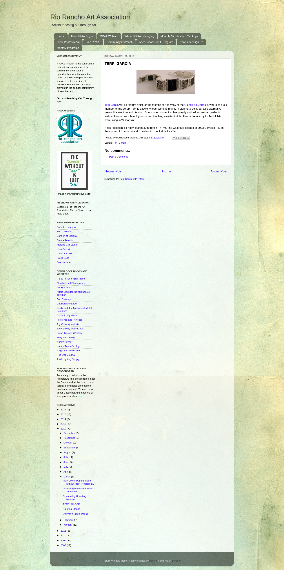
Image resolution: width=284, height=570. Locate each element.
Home (61, 36)
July (66, 457)
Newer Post (113, 171)
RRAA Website (109, 36)
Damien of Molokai (67, 236)
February (68, 520)
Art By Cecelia (64, 287)
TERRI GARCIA (72, 504)
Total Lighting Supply (68, 359)
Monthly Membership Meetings (179, 36)
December (69, 433)
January (68, 524)
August (67, 452)
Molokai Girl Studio (67, 244)
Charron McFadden (67, 303)
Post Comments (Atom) (132, 179)
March (67, 476)
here (80, 396)
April (66, 471)
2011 (64, 530)
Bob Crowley (64, 231)
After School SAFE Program (156, 42)
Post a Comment (118, 156)
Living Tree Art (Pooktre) (70, 333)
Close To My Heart (67, 315)
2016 (64, 409)
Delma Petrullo (65, 240)
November (69, 437)
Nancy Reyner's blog (68, 346)
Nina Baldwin (64, 249)
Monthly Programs (68, 47)
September (69, 447)
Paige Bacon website (68, 350)
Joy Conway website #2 (70, 328)
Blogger (176, 560)
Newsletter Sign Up (191, 42)
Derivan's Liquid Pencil (75, 514)
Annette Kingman (66, 227)
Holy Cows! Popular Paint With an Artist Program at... (79, 482)
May (66, 467)
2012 (64, 429)
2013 (64, 424)
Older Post (219, 171)
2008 (64, 545)
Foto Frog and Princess (69, 319)
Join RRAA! (93, 42)
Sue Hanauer (64, 262)
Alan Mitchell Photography (71, 283)
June (66, 462)
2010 (64, 535)
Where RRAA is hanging (139, 36)
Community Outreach (120, 42)
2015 (64, 414)
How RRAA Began (82, 36)
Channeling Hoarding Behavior (74, 498)
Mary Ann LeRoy (66, 337)
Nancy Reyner (64, 341)
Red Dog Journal (66, 354)
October (68, 442)
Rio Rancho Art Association (90, 17)
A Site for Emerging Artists (71, 278)
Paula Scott (63, 258)
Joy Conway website (68, 324)
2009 (64, 540)
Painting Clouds (71, 509)
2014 (64, 419)
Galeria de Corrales (196, 104)
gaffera (153, 560)
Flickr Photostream (68, 42)
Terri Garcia (112, 104)
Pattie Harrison (65, 253)
